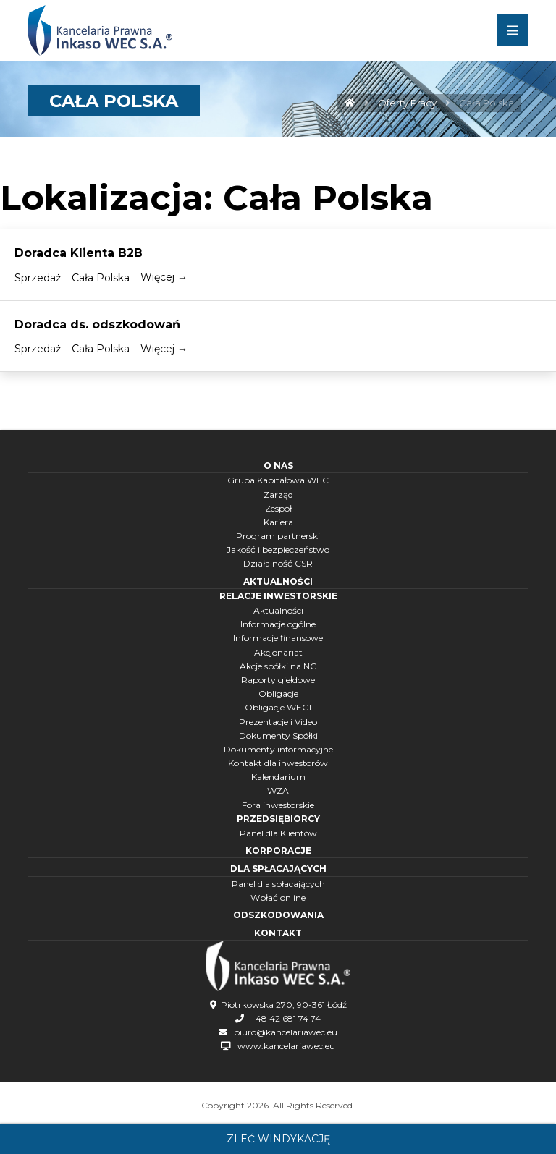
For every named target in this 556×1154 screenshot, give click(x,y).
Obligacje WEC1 (278, 707)
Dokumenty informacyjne (278, 749)
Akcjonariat (278, 652)
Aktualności (278, 581)
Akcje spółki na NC (278, 666)
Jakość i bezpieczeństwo (278, 549)
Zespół (278, 508)
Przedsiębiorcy (278, 818)
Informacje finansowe (278, 637)
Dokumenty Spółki (278, 735)
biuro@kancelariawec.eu (285, 1032)
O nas (278, 465)
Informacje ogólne (278, 624)
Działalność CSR (278, 563)
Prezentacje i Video (278, 721)
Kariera (278, 522)
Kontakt (278, 933)
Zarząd (278, 494)
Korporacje (278, 850)
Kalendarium (278, 776)
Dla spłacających (278, 868)
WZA (278, 790)
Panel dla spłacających (278, 883)
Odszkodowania (278, 914)
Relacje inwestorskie (278, 595)
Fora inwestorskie (278, 804)
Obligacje (278, 693)
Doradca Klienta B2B (78, 253)
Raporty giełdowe (278, 679)
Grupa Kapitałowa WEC (278, 480)
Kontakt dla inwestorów (278, 763)
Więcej (164, 277)
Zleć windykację (278, 1138)
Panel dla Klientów (278, 833)
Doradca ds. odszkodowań (97, 324)
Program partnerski (278, 535)
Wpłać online (278, 897)
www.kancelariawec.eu (286, 1045)
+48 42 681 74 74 (285, 1018)
